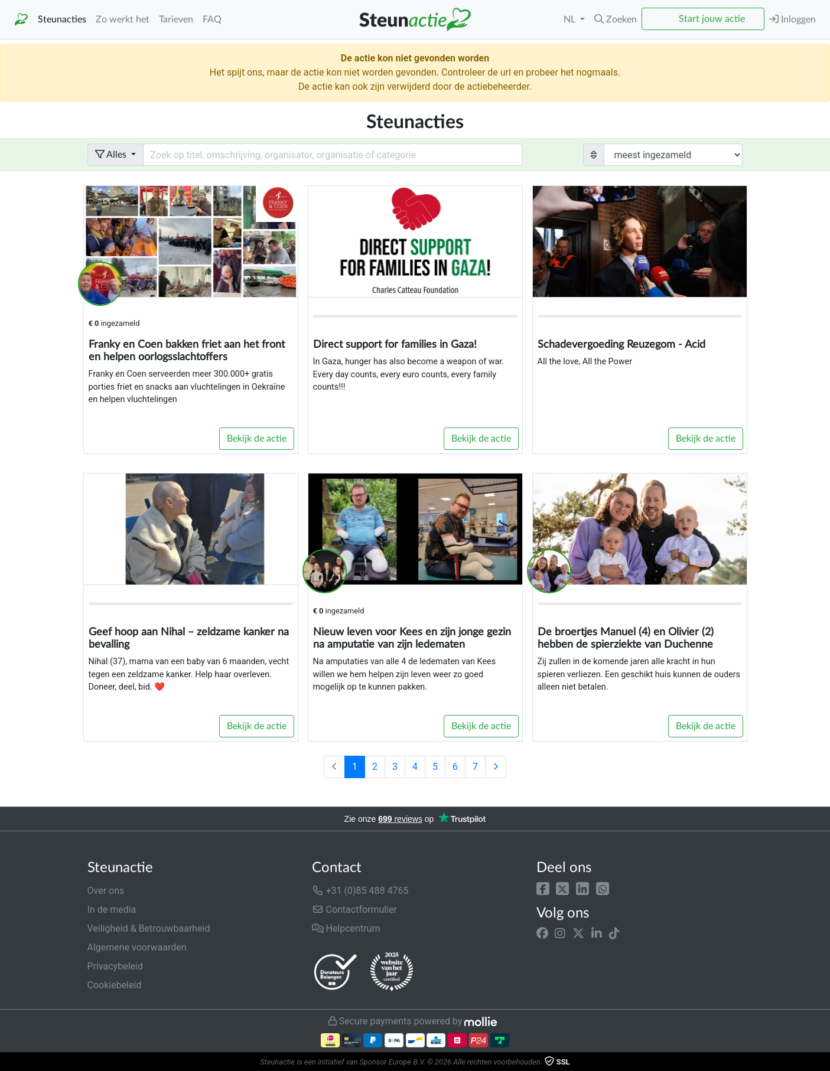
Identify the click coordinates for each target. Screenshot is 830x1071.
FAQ (212, 19)
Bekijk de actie (257, 438)
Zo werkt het (122, 19)
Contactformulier (355, 909)
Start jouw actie (712, 19)
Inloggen (792, 19)
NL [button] (571, 19)
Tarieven (176, 19)
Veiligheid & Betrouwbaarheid (148, 928)
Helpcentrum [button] (346, 928)
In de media (111, 909)
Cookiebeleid (114, 985)
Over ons (106, 890)
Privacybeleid (115, 966)
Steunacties (62, 19)
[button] (542, 888)
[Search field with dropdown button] (333, 154)
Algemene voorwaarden (137, 947)
